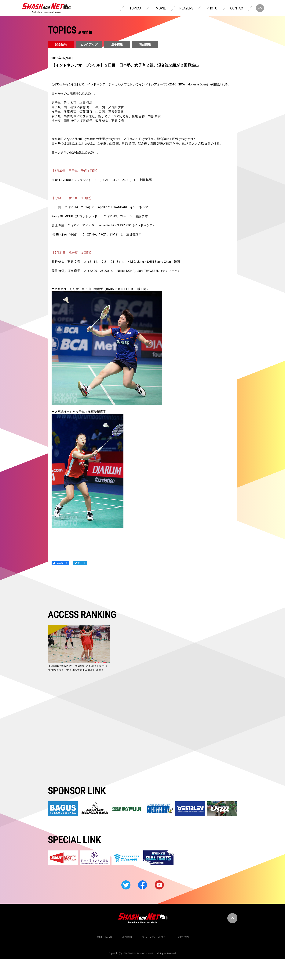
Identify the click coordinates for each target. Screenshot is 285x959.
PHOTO (211, 8)
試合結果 (61, 44)
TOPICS (135, 8)
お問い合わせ (104, 937)
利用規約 (183, 937)
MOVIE (161, 8)
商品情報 (145, 44)
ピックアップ (88, 44)
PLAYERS (186, 8)
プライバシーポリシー (155, 937)
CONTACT (237, 8)
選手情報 (117, 44)
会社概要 (127, 937)
